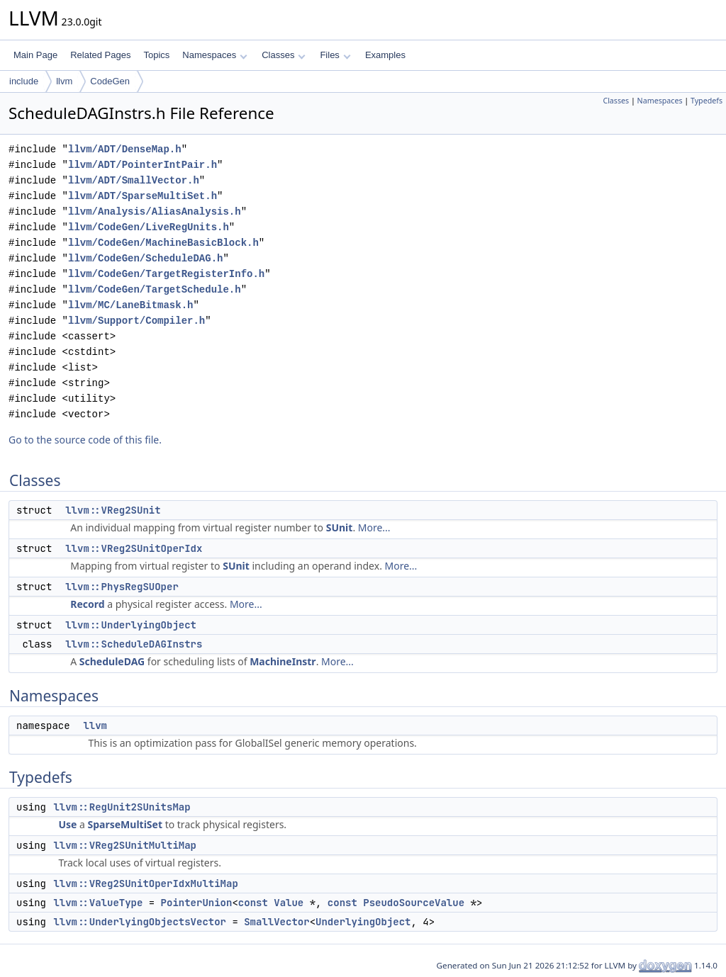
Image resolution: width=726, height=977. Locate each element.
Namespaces (214, 55)
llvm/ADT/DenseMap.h (125, 149)
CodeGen (110, 81)
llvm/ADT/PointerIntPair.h (142, 164)
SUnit (339, 527)
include (23, 81)
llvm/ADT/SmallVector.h (133, 180)
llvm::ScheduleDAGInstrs (133, 644)
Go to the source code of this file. (85, 439)
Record (87, 604)
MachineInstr (282, 661)
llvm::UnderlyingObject (130, 625)
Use (67, 824)
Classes (284, 55)
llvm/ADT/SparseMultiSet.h (142, 196)
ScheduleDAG (112, 661)
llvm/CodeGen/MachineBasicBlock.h (163, 242)
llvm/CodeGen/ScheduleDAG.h (145, 258)
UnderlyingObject (363, 921)
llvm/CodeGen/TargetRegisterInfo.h (166, 274)
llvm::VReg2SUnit (112, 510)
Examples (385, 55)
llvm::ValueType (98, 902)
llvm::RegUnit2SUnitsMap (121, 807)
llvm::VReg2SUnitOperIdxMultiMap (145, 883)
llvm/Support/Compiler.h (136, 320)
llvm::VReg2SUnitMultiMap (124, 845)
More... (374, 527)
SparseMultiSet (125, 824)
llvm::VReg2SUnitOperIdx (133, 548)
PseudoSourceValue (413, 902)
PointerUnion (197, 902)
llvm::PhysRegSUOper (122, 586)
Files (335, 55)
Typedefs (706, 101)
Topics (156, 55)
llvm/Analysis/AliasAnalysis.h (154, 211)
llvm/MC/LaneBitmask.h (130, 305)
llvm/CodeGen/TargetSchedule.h (154, 289)
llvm (64, 81)
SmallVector (276, 921)
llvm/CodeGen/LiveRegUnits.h (148, 227)
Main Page (35, 55)
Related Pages (100, 55)
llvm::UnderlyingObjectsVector (139, 921)
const (253, 902)
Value (288, 902)
